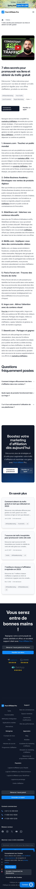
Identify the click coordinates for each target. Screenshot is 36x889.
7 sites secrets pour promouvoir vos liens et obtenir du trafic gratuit (16, 23)
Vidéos (8, 20)
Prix (9, 739)
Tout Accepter (10, 867)
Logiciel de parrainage (18, 779)
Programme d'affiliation (9, 747)
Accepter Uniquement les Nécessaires (14, 872)
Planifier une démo (18, 652)
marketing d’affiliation (9, 121)
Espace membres (26, 713)
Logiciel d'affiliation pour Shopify (18, 767)
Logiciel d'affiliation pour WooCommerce (18, 771)
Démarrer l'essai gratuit (18, 792)
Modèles (26, 739)
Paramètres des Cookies (14, 877)
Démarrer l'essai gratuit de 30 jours (18, 647)
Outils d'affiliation (18, 783)
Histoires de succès (9, 743)
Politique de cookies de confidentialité (15, 885)
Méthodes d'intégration (9, 718)
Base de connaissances (26, 710)
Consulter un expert (18, 797)
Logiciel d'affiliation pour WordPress (18, 775)
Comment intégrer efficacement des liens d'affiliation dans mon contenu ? (18, 382)
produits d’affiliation (20, 166)
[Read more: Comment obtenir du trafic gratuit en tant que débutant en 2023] (18, 512)
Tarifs (9, 711)
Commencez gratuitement (7, 108)
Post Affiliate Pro (25, 641)
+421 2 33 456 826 (11, 811)
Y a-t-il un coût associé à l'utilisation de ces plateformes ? (18, 405)
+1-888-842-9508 (10, 815)
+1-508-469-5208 (10, 819)
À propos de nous (9, 736)
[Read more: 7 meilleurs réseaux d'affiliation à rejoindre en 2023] (18, 578)
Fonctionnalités (9, 715)
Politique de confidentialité (18, 882)
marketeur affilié (23, 158)
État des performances (27, 724)
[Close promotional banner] (34, 2)
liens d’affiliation (7, 135)
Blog (26, 736)
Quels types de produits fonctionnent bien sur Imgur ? (18, 394)
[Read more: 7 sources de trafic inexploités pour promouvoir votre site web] (18, 545)
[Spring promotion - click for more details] (18, 4)
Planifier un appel (26, 108)
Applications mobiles (9, 722)
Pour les (4, 311)
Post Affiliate (18, 462)
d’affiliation (6, 204)
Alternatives (9, 726)
